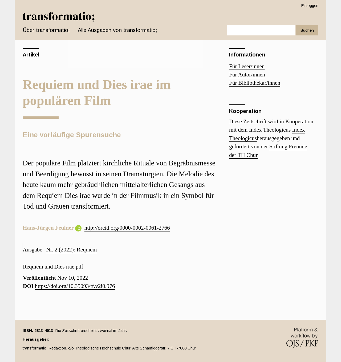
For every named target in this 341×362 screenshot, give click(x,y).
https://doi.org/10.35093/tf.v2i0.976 (75, 286)
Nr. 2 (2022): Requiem (71, 249)
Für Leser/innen (247, 66)
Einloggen (309, 5)
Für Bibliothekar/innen (254, 83)
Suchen (307, 30)
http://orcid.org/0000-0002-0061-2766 (127, 228)
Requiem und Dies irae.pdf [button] (53, 266)
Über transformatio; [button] (46, 30)
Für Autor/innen (247, 74)
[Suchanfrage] (261, 30)
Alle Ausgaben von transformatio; (117, 30)
